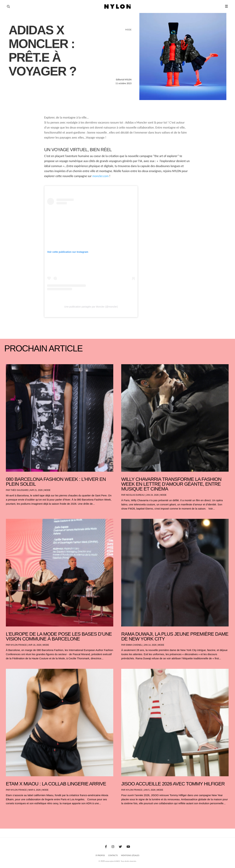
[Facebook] (106, 847)
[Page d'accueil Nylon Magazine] (117, 6)
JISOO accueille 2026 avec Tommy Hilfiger (173, 783)
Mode (47, 490)
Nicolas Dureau (135, 495)
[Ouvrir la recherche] (8, 6)
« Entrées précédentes (12, 812)
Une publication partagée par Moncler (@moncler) (91, 306)
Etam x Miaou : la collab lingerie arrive (56, 783)
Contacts (113, 855)
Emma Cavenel (134, 645)
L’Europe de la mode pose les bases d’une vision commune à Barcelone (59, 636)
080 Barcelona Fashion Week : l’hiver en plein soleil (56, 482)
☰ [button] (226, 6)
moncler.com (100, 176)
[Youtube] (128, 847)
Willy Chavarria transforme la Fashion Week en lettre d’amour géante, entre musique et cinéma (171, 484)
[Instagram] (113, 847)
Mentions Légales (130, 855)
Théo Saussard (19, 490)
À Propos (100, 855)
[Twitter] (120, 847)
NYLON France (19, 645)
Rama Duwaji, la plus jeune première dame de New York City (174, 636)
